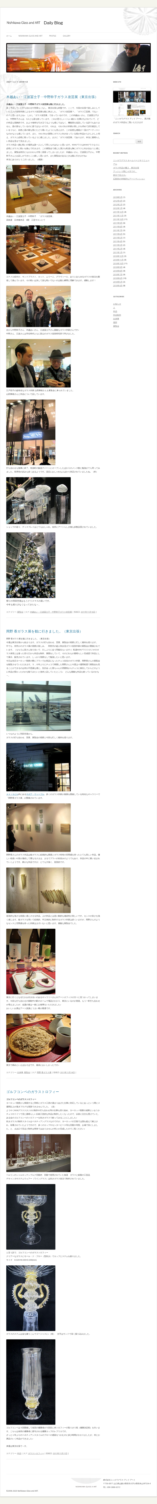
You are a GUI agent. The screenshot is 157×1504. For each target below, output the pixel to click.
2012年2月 (118, 204)
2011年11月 (118, 215)
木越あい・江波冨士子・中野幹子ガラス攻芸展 (51, 612)
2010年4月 (118, 285)
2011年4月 (118, 241)
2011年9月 (118, 223)
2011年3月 (118, 245)
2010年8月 (118, 270)
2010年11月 (118, 259)
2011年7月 (118, 230)
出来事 (20, 1072)
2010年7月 (118, 274)
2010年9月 (118, 267)
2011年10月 (118, 219)
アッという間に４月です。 (125, 171)
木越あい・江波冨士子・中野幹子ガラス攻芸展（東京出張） (52, 96)
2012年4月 (118, 200)
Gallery (66, 36)
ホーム (9, 36)
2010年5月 (118, 281)
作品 (19, 1453)
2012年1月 (118, 208)
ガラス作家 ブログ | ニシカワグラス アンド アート (78, 22)
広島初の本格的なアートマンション (129, 178)
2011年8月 (118, 226)
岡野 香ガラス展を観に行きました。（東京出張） (44, 631)
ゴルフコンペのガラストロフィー (32, 1091)
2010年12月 (118, 256)
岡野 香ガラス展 (44, 1072)
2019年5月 (118, 197)
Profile (52, 36)
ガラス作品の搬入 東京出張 (126, 167)
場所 (115, 322)
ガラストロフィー (36, 1453)
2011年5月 (118, 237)
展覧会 (20, 612)
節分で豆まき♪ (119, 175)
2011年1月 (118, 252)
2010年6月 (118, 278)
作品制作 (117, 315)
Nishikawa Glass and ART (30, 36)
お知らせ (117, 304)
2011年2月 (118, 248)
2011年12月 (118, 212)
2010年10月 (118, 263)
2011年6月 (118, 234)
